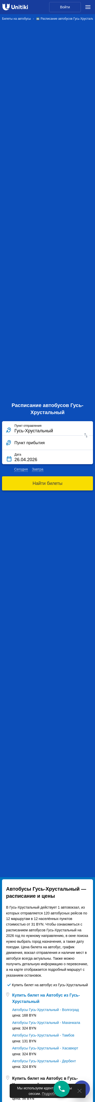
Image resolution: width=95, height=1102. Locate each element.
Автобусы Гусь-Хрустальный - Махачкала (46, 1023)
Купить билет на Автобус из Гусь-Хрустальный (46, 998)
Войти (65, 7)
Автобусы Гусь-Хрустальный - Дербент (44, 1061)
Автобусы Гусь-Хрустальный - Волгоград (45, 1010)
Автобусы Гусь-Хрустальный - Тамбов (43, 1035)
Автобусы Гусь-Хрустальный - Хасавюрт (45, 1048)
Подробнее (51, 1094)
